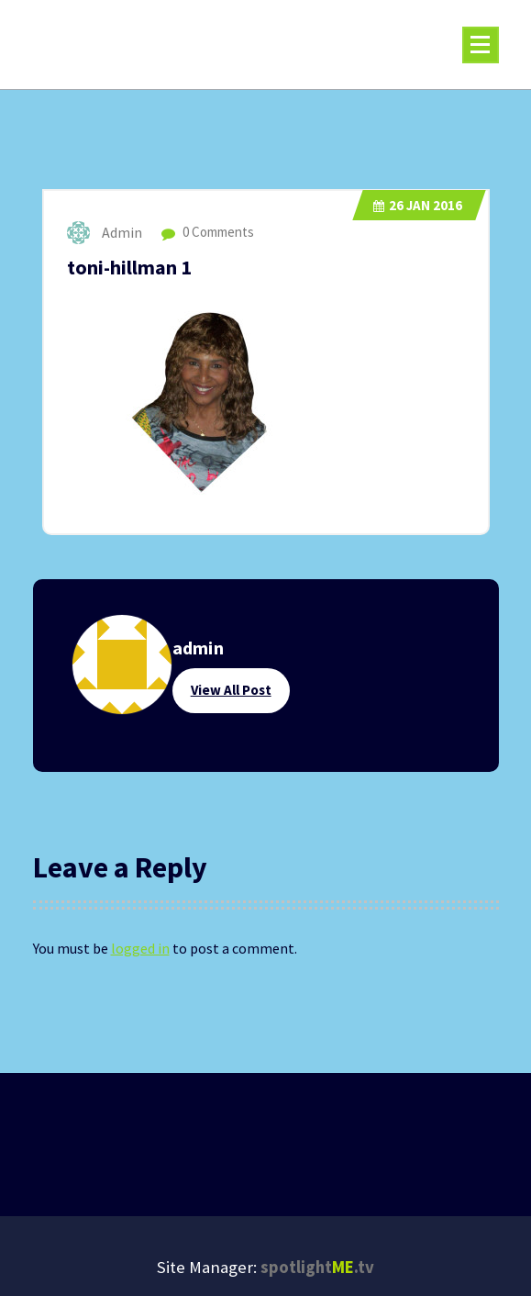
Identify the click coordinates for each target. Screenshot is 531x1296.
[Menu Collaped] (480, 45)
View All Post (231, 689)
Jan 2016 (417, 205)
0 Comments (207, 231)
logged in (140, 948)
